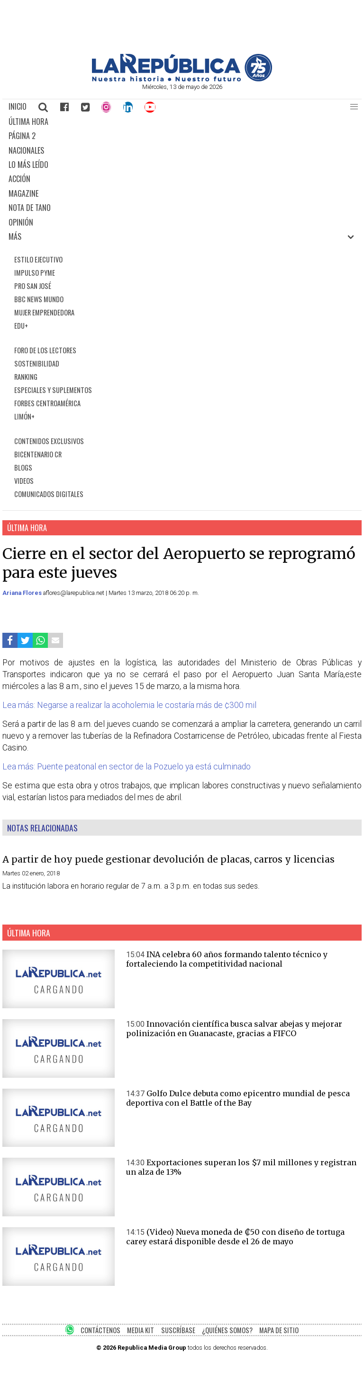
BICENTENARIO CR (38, 454)
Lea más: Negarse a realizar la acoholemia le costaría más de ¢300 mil (129, 705)
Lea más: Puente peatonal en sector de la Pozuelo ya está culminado (126, 766)
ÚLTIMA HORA (28, 121)
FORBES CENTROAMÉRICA (47, 403)
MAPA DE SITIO (279, 1330)
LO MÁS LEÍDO (28, 164)
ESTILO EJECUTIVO (38, 259)
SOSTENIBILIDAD (36, 363)
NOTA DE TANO (30, 207)
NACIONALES (26, 150)
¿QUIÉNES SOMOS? (227, 1330)
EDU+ (21, 326)
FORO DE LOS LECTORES (45, 350)
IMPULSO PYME (34, 273)
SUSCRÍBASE (178, 1330)
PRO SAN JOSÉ (32, 286)
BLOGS (23, 467)
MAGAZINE (23, 193)
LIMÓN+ (24, 416)
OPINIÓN (21, 222)
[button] (354, 106)
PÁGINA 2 (22, 135)
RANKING (25, 377)
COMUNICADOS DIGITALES (48, 494)
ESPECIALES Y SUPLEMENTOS (53, 390)
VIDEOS (24, 481)
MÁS (15, 236)
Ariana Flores (22, 592)
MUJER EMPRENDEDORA (44, 312)
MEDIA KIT (140, 1330)
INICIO (18, 106)
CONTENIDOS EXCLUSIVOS (49, 441)
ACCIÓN (19, 178)
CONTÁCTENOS (100, 1330)
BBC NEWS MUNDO (39, 299)
